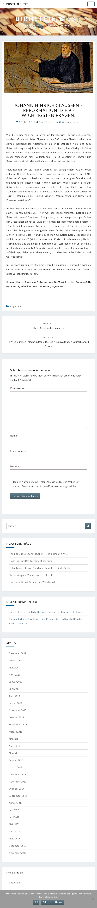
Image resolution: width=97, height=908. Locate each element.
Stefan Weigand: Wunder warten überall (31, 575)
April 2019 (14, 696)
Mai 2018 (13, 738)
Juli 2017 (14, 810)
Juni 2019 (14, 688)
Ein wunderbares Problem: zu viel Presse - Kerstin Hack (39, 619)
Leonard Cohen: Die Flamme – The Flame (60, 612)
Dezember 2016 (17, 845)
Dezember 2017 (17, 774)
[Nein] (93, 899)
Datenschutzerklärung (52, 902)
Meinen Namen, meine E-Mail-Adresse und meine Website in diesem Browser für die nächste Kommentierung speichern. (46, 484)
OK (36, 902)
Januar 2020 (15, 681)
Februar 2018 (16, 760)
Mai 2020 (13, 667)
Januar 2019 (15, 703)
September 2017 (18, 795)
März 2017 (14, 838)
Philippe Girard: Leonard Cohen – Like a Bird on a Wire (38, 553)
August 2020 (15, 660)
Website (14, 466)
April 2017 (14, 831)
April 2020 (14, 674)
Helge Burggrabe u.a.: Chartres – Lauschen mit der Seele (39, 568)
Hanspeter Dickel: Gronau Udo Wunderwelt (32, 582)
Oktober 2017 (16, 788)
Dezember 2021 (17, 653)
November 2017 (17, 781)
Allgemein (16, 306)
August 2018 (15, 731)
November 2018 (17, 710)
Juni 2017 (14, 817)
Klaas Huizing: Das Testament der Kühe (30, 560)
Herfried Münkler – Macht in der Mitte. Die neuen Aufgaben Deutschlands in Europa (48, 342)
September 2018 (18, 724)
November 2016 (17, 852)
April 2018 (14, 745)
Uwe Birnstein (48, 122)
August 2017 (15, 802)
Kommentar (18, 388)
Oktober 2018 (16, 717)
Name (14, 435)
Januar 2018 (15, 767)
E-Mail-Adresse (19, 451)
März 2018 (14, 753)
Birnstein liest (15, 4)
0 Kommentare (71, 122)
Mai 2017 (13, 824)
